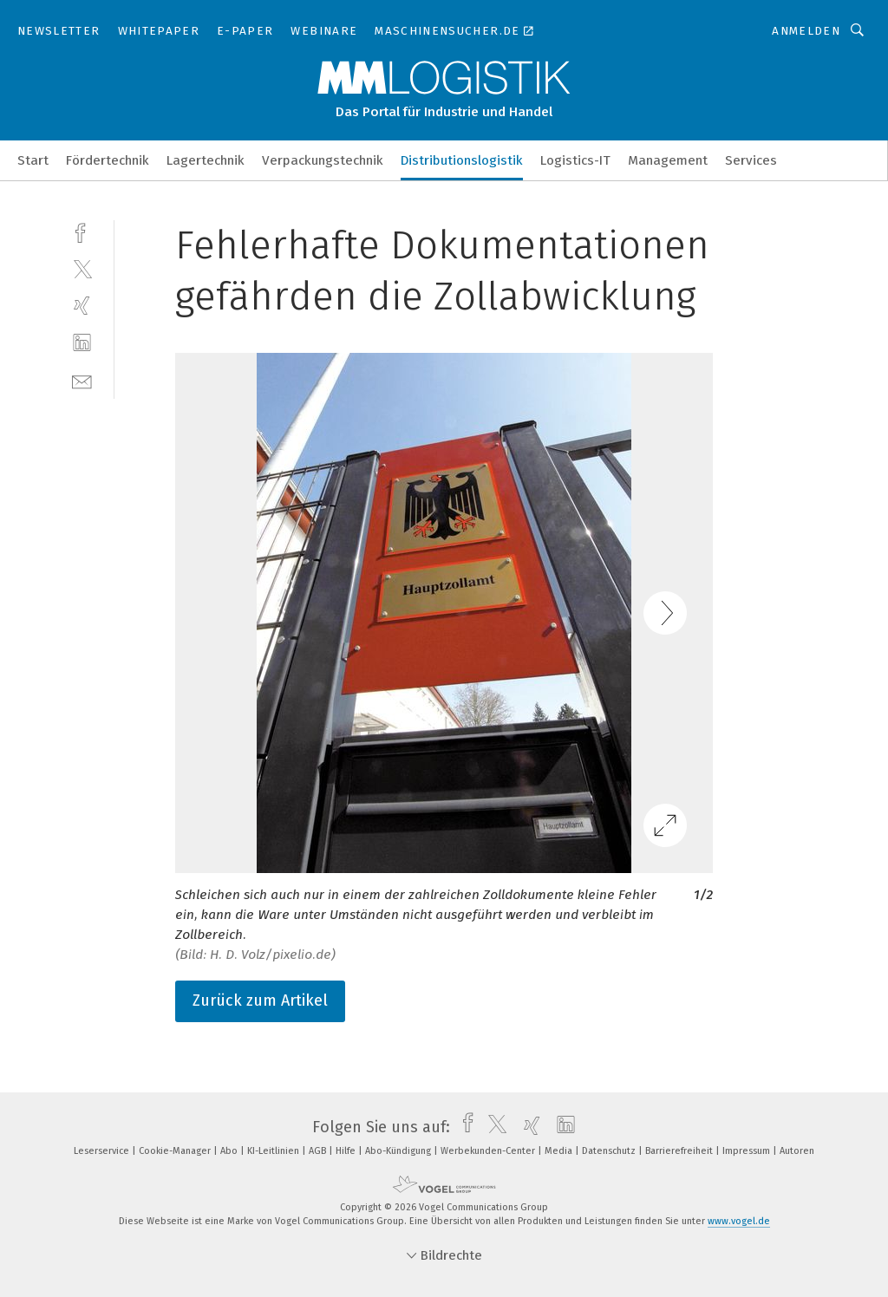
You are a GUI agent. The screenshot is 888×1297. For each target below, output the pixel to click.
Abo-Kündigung (399, 1151)
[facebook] (82, 231)
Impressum (747, 1151)
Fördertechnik (107, 160)
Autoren (797, 1151)
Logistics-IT (575, 160)
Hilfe (347, 1151)
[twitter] (82, 268)
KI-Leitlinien (274, 1151)
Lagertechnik (205, 160)
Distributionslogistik (462, 160)
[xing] (82, 305)
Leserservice (103, 1151)
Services (751, 160)
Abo (230, 1151)
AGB (319, 1151)
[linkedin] (82, 343)
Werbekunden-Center (489, 1151)
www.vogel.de (739, 1221)
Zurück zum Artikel (260, 1000)
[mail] (82, 380)
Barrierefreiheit (680, 1151)
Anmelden (806, 30)
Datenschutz (610, 1151)
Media (560, 1151)
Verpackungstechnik (322, 160)
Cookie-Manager (176, 1151)
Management (668, 160)
